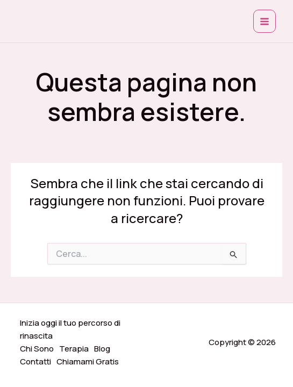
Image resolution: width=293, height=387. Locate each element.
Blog (102, 348)
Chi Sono (37, 348)
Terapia (74, 348)
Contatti (35, 361)
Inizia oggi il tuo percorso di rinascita (70, 329)
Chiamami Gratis (87, 361)
